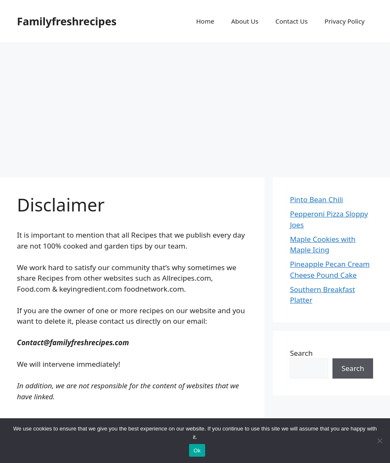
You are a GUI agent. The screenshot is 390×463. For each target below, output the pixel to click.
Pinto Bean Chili (316, 199)
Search (301, 353)
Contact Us (291, 21)
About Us (244, 21)
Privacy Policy (344, 21)
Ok (196, 450)
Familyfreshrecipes (67, 21)
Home (205, 21)
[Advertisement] (195, 105)
